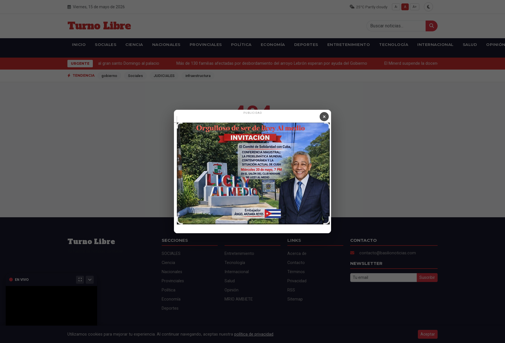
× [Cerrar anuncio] (324, 116)
